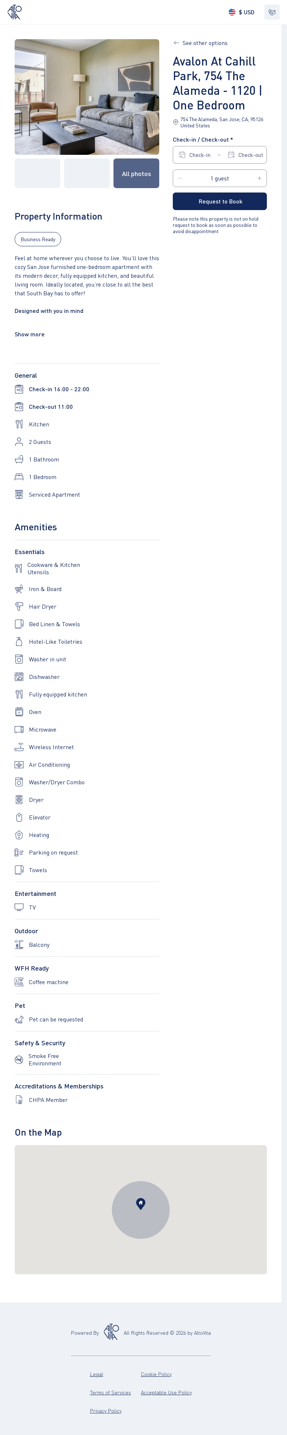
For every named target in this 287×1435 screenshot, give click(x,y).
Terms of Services (115, 1392)
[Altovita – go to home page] (14, 12)
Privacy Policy (115, 1410)
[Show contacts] (272, 12)
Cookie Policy (166, 1374)
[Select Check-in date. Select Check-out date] (220, 155)
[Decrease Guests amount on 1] (180, 178)
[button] (87, 97)
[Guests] (220, 178)
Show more (30, 334)
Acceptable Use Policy (166, 1392)
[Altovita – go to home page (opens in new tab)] (111, 1332)
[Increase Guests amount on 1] (259, 178)
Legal (115, 1374)
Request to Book (220, 201)
